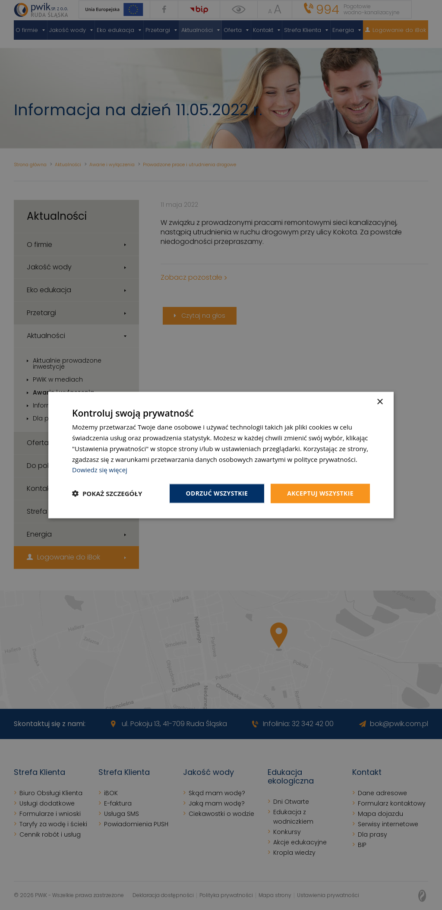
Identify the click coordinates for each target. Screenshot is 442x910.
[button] (107, 493)
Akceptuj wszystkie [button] (320, 493)
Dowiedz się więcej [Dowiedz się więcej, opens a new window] (100, 469)
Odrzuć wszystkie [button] (217, 493)
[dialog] (221, 455)
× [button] (379, 402)
